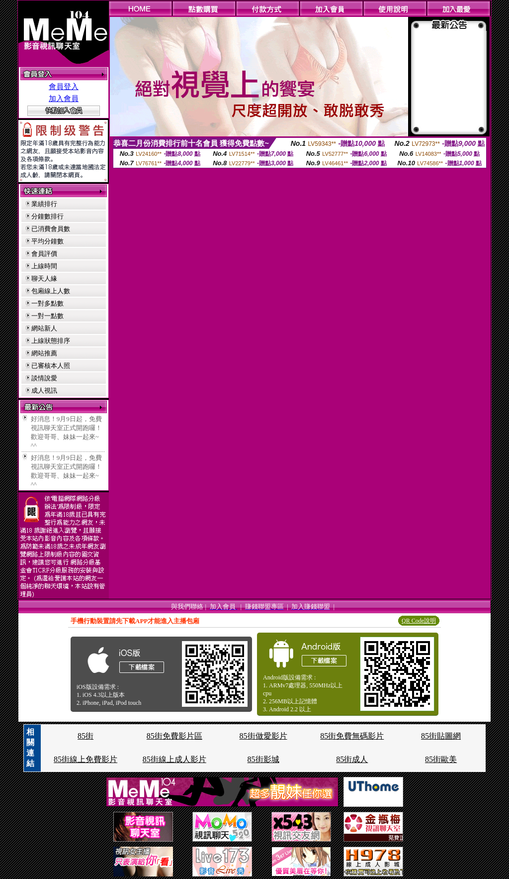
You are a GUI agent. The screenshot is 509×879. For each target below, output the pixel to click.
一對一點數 (47, 316)
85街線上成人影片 (174, 759)
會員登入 (64, 87)
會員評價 (44, 253)
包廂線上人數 (50, 291)
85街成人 (352, 759)
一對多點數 (47, 303)
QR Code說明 (419, 620)
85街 (85, 736)
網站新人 (44, 328)
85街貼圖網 (441, 736)
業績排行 (44, 204)
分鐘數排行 (47, 216)
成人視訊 (44, 390)
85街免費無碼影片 (352, 736)
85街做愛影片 (263, 736)
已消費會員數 (50, 228)
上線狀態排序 (50, 340)
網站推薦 (44, 353)
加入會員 (64, 99)
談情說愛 (44, 378)
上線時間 (44, 266)
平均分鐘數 (47, 241)
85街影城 (263, 759)
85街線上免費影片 (85, 759)
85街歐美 (441, 759)
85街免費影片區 (174, 736)
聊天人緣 (44, 278)
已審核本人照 (50, 365)
